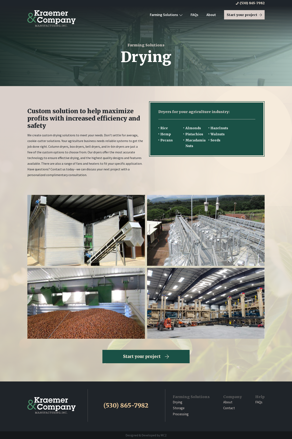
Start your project (244, 15)
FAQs (194, 14)
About (211, 14)
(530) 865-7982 (250, 3)
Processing (181, 414)
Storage (179, 408)
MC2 (163, 435)
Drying (177, 402)
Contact (229, 408)
